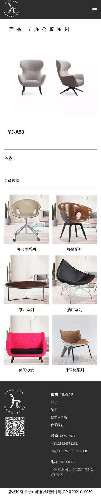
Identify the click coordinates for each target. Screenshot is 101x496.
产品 (16, 29)
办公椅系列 (53, 29)
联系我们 (57, 425)
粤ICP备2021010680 (75, 492)
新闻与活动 (59, 417)
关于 (54, 410)
